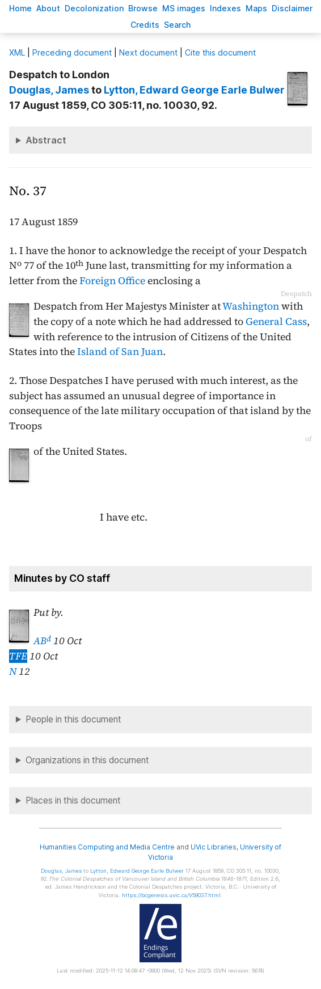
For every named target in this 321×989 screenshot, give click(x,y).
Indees (225, 8)
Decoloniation (94, 8)
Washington (250, 306)
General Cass (276, 321)
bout (48, 8)
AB (42, 641)
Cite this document (220, 52)
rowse (143, 8)
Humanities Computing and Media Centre (107, 847)
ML (17, 52)
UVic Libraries (213, 847)
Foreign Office (112, 281)
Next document (148, 52)
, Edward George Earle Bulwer (194, 90)
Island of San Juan (120, 351)
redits (144, 24)
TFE (18, 656)
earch (177, 24)
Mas (256, 8)
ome (20, 8)
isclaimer (292, 8)
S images (183, 8)
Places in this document (73, 800)
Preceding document (72, 52)
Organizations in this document (87, 760)
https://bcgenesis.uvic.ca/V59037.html (171, 895)
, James (49, 90)
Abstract (46, 140)
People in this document (73, 719)
